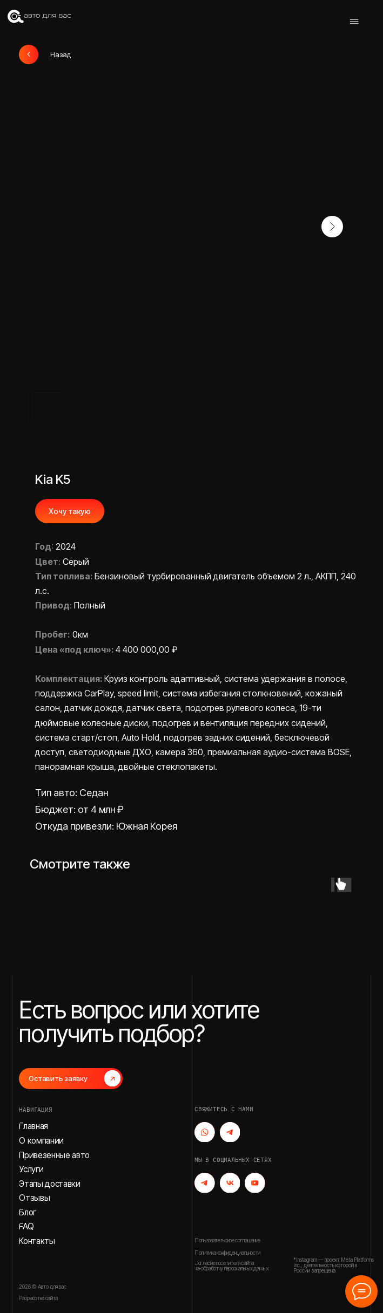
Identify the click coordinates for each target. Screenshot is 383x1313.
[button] (71, 1078)
